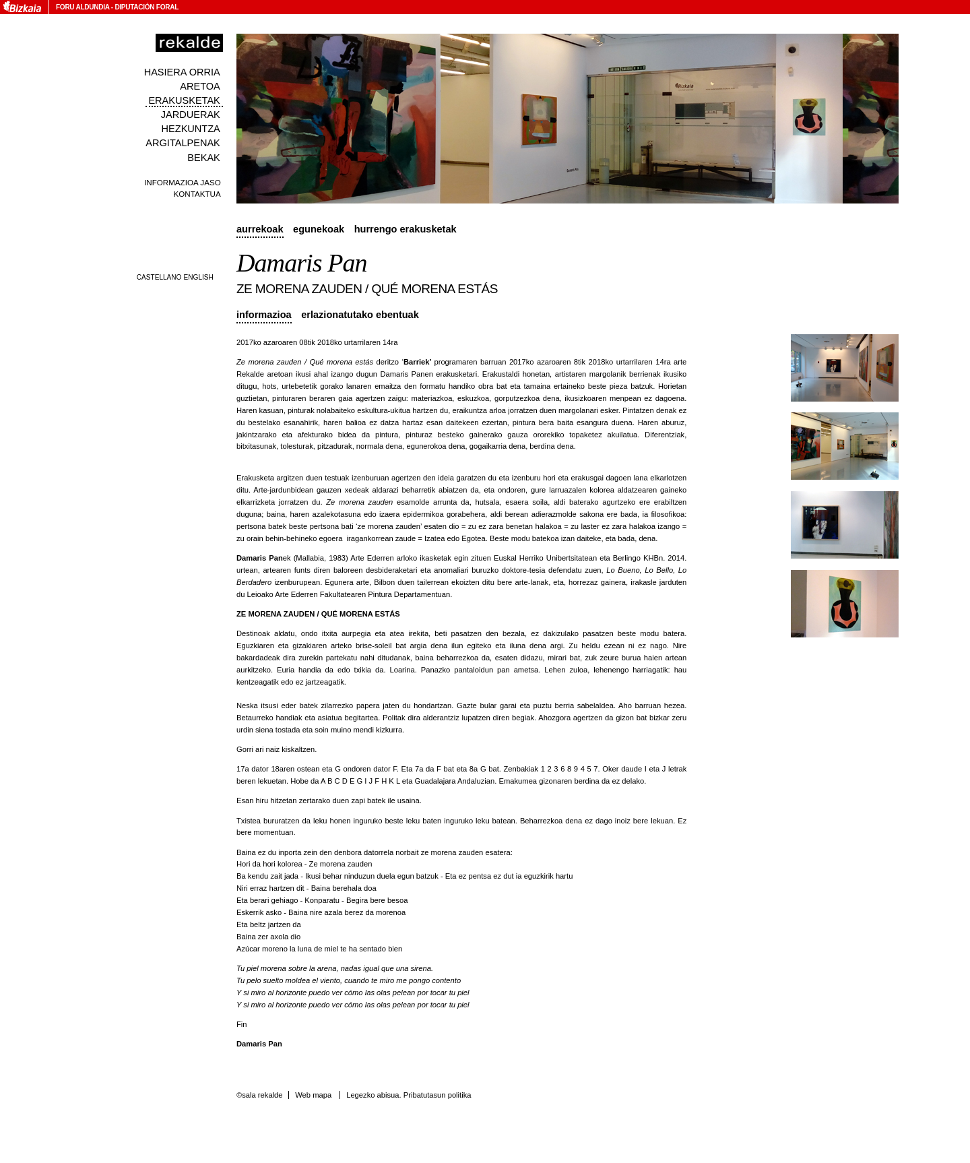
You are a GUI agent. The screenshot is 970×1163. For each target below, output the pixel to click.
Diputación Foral (147, 7)
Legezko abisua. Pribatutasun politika (408, 1095)
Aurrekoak (260, 229)
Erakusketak (184, 100)
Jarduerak (190, 114)
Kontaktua (197, 193)
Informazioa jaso (182, 182)
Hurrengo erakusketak (405, 229)
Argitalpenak (183, 142)
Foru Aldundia (82, 7)
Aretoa (200, 86)
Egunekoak (318, 229)
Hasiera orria (182, 72)
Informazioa (264, 314)
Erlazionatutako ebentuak (360, 314)
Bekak (203, 157)
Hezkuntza (191, 128)
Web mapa (313, 1095)
